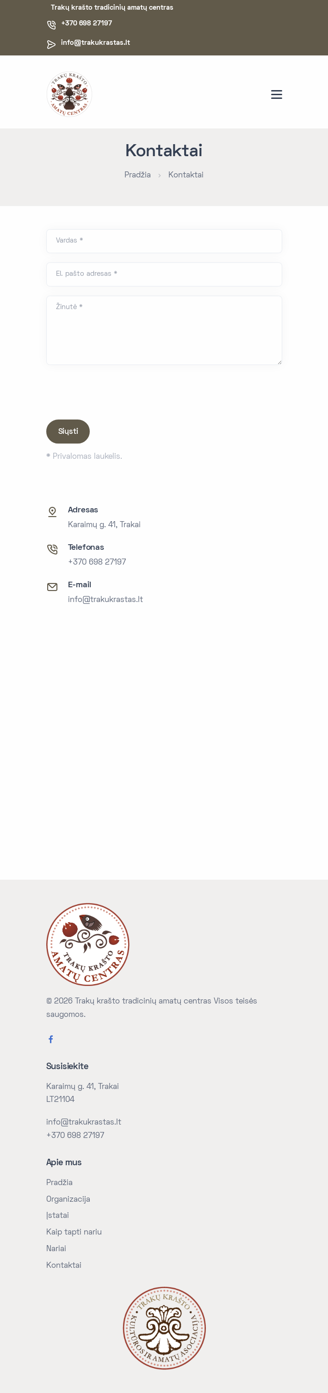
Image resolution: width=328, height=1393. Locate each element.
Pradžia (137, 175)
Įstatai (57, 1216)
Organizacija (68, 1200)
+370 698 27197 (97, 562)
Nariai (56, 1249)
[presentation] (116, 392)
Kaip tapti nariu (74, 1232)
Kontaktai (186, 175)
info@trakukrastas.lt (95, 43)
